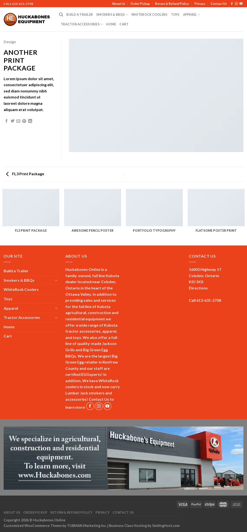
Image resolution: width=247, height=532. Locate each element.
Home (111, 24)
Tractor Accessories (82, 24)
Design (10, 41)
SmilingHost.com (166, 526)
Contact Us (219, 4)
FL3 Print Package (25, 173)
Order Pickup (140, 4)
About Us (118, 4)
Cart (123, 24)
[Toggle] (56, 280)
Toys (175, 14)
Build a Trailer (79, 14)
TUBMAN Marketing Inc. (87, 526)
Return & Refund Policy (172, 4)
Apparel (191, 14)
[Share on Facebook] (6, 121)
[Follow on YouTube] (241, 4)
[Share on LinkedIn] (30, 121)
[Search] (61, 14)
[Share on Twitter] (12, 121)
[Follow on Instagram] (236, 4)
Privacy (199, 4)
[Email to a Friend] (18, 121)
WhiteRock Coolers (149, 14)
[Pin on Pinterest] (24, 121)
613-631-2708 (22, 4)
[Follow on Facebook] (231, 4)
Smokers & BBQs (112, 14)
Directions (198, 288)
